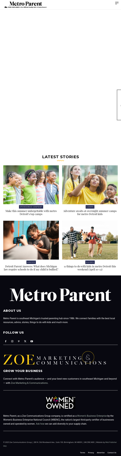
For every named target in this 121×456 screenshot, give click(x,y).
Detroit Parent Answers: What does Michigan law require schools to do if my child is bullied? (31, 268)
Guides (90, 262)
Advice (31, 262)
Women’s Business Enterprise (92, 416)
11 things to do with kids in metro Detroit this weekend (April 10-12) (90, 268)
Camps (90, 207)
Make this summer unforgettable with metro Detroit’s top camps (31, 212)
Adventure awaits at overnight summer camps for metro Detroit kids (90, 212)
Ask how (40, 423)
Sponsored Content (31, 207)
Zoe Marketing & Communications (29, 383)
